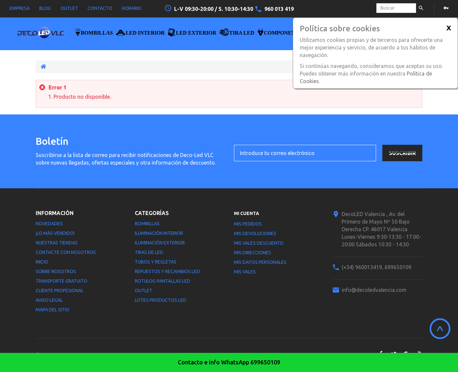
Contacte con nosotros (66, 252)
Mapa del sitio (52, 309)
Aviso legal (49, 300)
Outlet (143, 290)
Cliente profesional (60, 290)
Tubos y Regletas (155, 261)
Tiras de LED (149, 252)
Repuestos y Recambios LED (167, 271)
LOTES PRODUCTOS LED (160, 300)
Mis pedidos (248, 224)
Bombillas (147, 223)
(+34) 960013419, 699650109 (376, 267)
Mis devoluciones (255, 233)
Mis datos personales (260, 262)
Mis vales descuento (259, 243)
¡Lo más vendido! (55, 233)
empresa (20, 8)
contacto (100, 8)
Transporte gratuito (61, 281)
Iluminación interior (159, 233)
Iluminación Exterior (160, 242)
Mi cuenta (246, 213)
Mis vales (245, 271)
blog (45, 8)
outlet (69, 8)
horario (131, 8)
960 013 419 (279, 9)
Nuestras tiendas (57, 242)
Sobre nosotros (56, 271)
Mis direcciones (252, 252)
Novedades (49, 223)
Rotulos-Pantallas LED (162, 281)
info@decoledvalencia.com (374, 290)
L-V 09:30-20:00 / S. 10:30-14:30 (214, 9)
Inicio (42, 261)
